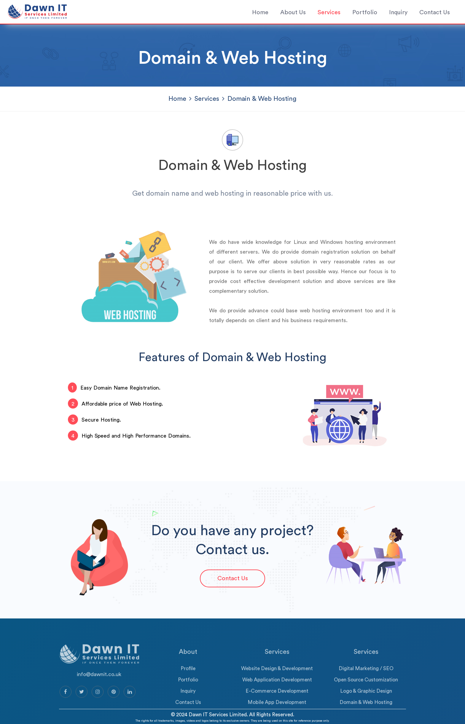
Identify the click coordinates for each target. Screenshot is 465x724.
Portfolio (364, 12)
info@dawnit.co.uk (99, 685)
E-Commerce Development (277, 701)
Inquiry (398, 12)
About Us (293, 12)
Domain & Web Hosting (366, 712)
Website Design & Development (277, 679)
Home (260, 12)
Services (329, 12)
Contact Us (434, 12)
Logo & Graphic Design (366, 701)
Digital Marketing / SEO (366, 679)
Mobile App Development (277, 712)
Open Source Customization (366, 690)
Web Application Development (277, 690)
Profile (188, 679)
